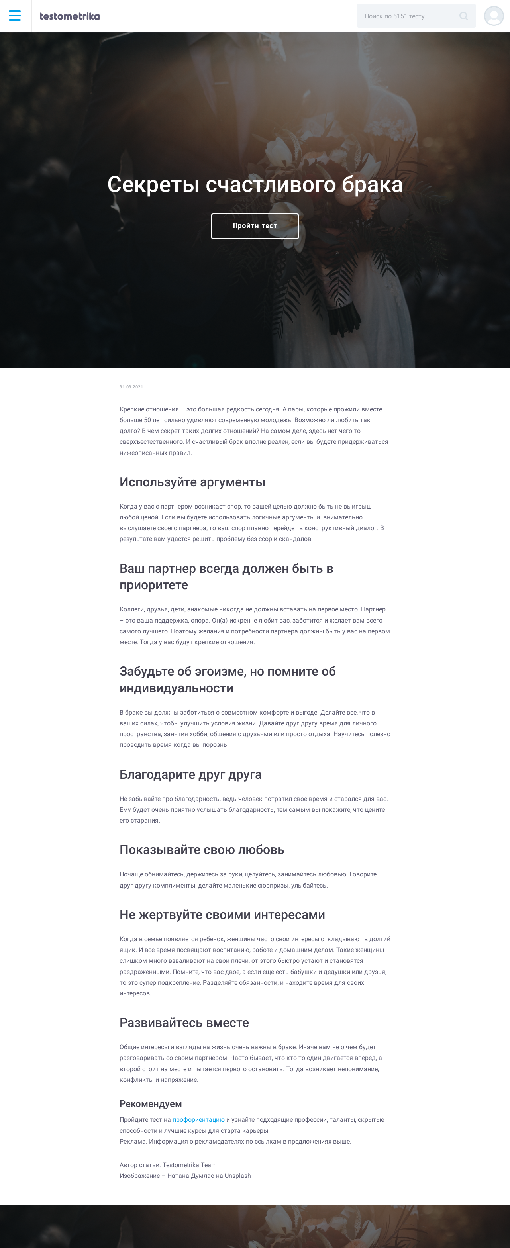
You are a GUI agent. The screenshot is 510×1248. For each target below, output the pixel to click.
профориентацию (199, 1119)
